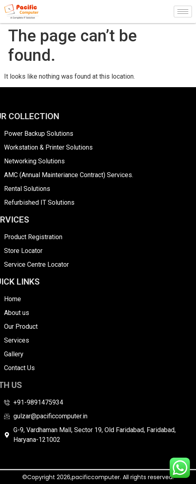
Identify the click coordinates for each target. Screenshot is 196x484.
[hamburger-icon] (183, 11)
